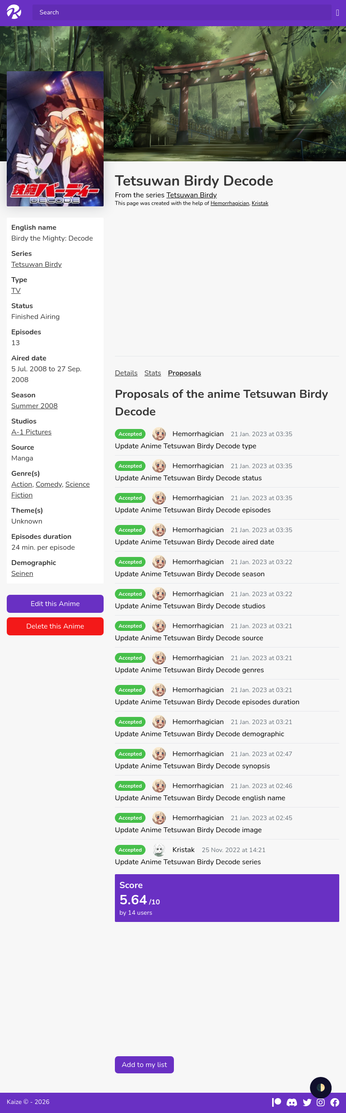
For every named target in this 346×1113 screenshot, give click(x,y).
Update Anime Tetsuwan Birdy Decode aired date (194, 542)
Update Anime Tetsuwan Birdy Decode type (185, 446)
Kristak (260, 203)
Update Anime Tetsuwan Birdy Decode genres (189, 670)
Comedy (49, 484)
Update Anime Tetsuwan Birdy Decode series (188, 862)
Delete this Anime (55, 626)
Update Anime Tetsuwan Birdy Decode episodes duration (207, 702)
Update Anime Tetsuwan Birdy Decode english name (200, 798)
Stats (153, 373)
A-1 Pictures (31, 432)
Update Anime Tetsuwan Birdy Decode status (188, 478)
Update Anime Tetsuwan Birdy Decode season (190, 574)
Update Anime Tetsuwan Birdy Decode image (188, 830)
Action (21, 484)
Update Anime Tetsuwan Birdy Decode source (189, 638)
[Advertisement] (227, 282)
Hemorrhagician (229, 203)
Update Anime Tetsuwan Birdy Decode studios (190, 606)
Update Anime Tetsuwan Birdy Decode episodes (193, 510)
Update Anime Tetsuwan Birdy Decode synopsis (192, 766)
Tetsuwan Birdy (36, 264)
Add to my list (144, 1065)
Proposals (184, 373)
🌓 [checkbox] (320, 1088)
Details (126, 373)
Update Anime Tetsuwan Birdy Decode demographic (199, 734)
